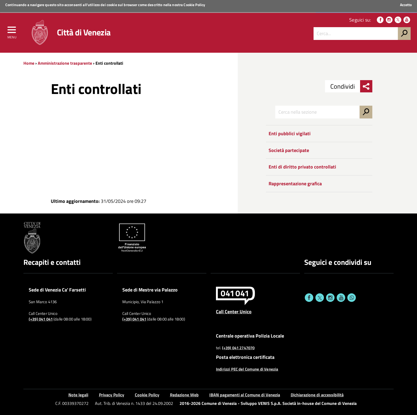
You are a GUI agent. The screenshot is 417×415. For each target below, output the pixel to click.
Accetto (406, 4)
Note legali (78, 395)
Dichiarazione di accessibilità (317, 395)
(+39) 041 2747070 (238, 348)
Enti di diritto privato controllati (302, 166)
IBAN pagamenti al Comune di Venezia (244, 395)
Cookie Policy (194, 4)
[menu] (12, 31)
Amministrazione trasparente (65, 63)
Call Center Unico (234, 311)
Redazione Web (184, 395)
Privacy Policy (111, 395)
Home (28, 63)
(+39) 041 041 (41, 319)
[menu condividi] (366, 86)
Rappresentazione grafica (295, 183)
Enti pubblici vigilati (290, 133)
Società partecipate (289, 150)
